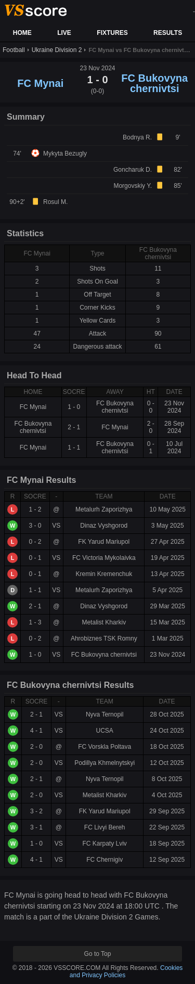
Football (14, 50)
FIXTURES (112, 32)
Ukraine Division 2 (57, 50)
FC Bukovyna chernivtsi (154, 83)
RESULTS (167, 32)
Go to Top (97, 953)
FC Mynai (40, 83)
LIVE (64, 32)
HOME (22, 32)
